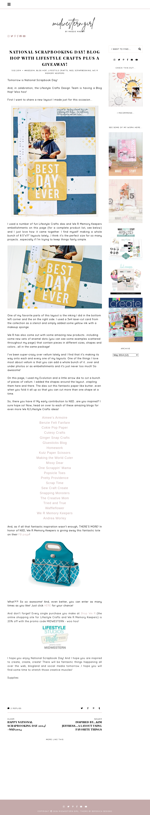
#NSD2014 (30, 70)
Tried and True (54, 503)
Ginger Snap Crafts (55, 437)
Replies (14, 708)
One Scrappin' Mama (55, 468)
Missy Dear (54, 463)
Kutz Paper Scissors (55, 452)
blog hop (41, 70)
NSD (71, 70)
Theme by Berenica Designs (96, 811)
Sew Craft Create (54, 488)
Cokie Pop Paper (55, 427)
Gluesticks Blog (55, 443)
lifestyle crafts (58, 70)
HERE (47, 605)
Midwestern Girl (69, 811)
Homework (55, 448)
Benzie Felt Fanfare (54, 422)
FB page (23, 534)
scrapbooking (83, 70)
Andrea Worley (54, 518)
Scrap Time (55, 483)
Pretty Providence (55, 478)
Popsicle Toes (55, 473)
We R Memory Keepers (55, 513)
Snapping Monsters (55, 493)
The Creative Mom (54, 498)
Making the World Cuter (54, 458)
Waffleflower (54, 508)
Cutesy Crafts (54, 432)
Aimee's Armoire (54, 417)
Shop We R (88, 613)
